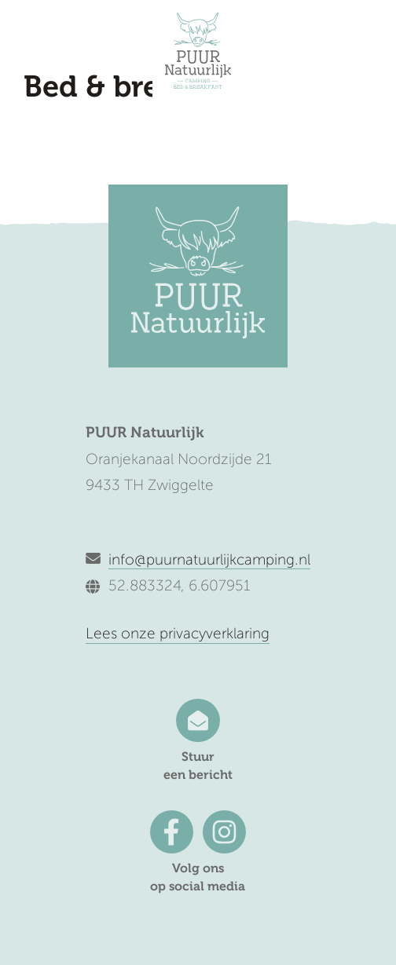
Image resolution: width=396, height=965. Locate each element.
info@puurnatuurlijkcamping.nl (209, 559)
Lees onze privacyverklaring (178, 633)
